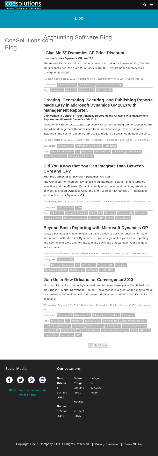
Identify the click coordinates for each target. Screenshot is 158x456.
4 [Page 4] (106, 345)
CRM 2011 (57, 213)
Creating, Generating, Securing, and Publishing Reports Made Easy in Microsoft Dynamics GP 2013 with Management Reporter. (98, 105)
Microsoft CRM (53, 218)
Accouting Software (55, 156)
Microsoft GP (104, 90)
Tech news (67, 335)
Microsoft (71, 90)
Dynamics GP (86, 84)
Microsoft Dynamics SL (57, 325)
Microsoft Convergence (133, 321)
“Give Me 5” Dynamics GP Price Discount (84, 53)
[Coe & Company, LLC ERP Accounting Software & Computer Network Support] (23, 4)
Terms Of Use (133, 444)
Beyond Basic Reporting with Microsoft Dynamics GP (96, 227)
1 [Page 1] (90, 345)
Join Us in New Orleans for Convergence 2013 (89, 279)
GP (77, 151)
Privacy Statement (107, 444)
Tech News (110, 146)
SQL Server (88, 265)
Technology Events (88, 330)
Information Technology (109, 84)
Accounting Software (75, 218)
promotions (57, 90)
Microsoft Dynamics (62, 151)
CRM (78, 207)
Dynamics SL (65, 315)
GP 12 (110, 218)
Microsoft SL (69, 330)
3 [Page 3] (100, 345)
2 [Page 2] (95, 345)
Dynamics (118, 151)
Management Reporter (81, 156)
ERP (78, 335)
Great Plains (123, 218)
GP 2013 (92, 270)
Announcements (67, 84)
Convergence (110, 321)
